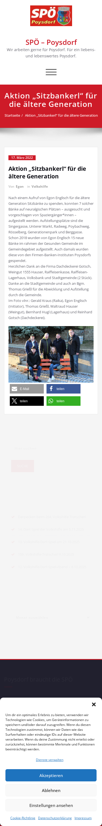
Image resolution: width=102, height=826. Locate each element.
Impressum (83, 818)
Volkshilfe (40, 186)
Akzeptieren (51, 775)
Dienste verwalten (49, 759)
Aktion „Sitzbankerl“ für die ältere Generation (63, 115)
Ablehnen (51, 790)
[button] (94, 704)
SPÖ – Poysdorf (51, 42)
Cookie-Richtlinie (22, 818)
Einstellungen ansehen (51, 805)
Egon (20, 186)
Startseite (14, 115)
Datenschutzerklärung (55, 818)
